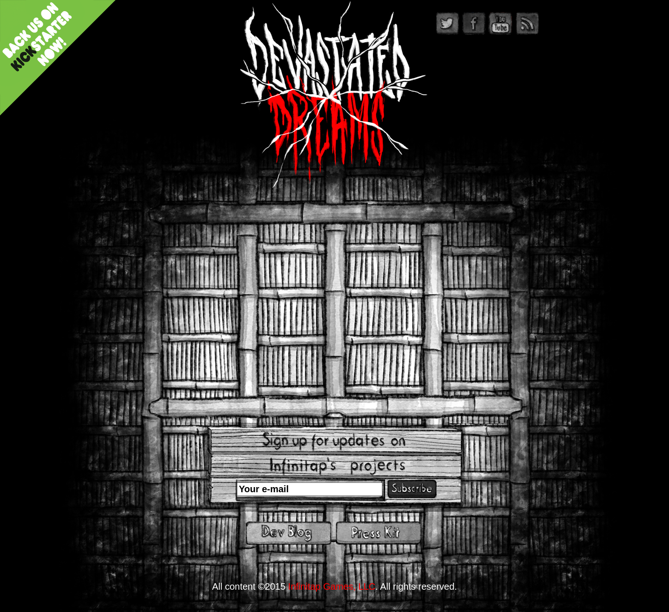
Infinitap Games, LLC (331, 586)
